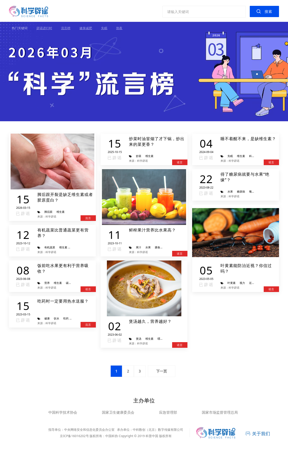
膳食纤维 (160, 247)
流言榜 (65, 28)
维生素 (60, 212)
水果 (148, 247)
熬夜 (119, 28)
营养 (47, 283)
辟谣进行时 (44, 28)
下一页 (161, 371)
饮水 (56, 318)
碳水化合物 (72, 283)
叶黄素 (231, 283)
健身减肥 (85, 28)
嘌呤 (160, 339)
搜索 (268, 11)
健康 (47, 318)
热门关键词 (19, 28)
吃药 (66, 318)
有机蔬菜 (49, 247)
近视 (251, 283)
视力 (242, 283)
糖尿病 (241, 191)
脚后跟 (48, 212)
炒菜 (138, 156)
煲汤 (138, 339)
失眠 (104, 28)
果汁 (138, 247)
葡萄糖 (253, 191)
